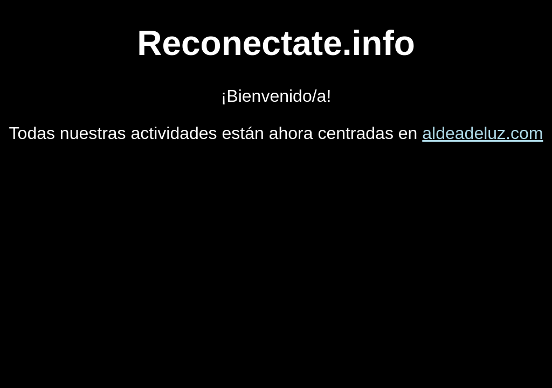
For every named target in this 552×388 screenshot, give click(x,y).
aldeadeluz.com (482, 133)
